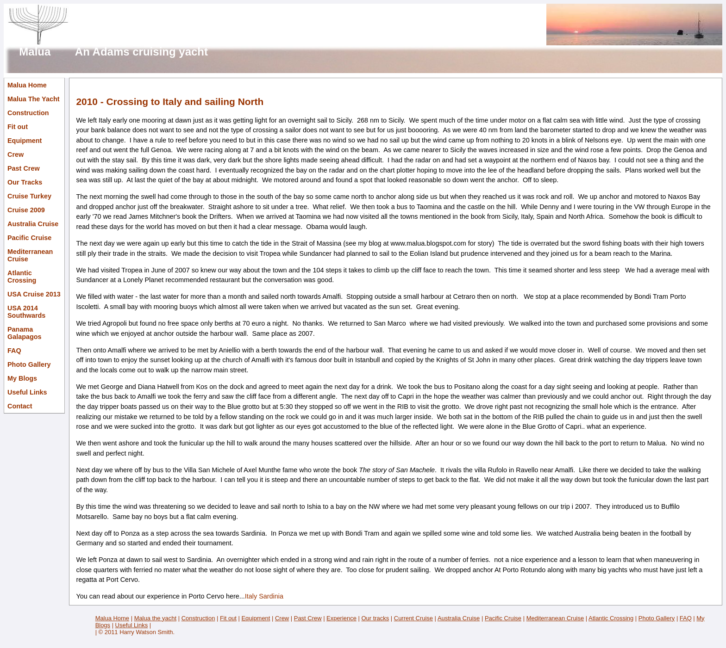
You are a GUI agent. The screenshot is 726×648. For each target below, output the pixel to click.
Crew (15, 154)
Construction (28, 113)
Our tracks (375, 618)
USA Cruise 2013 (34, 294)
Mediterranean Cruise (30, 255)
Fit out (17, 126)
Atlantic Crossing (21, 276)
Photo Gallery (29, 364)
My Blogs (22, 378)
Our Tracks (24, 182)
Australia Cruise (32, 224)
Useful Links (27, 392)
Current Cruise (413, 618)
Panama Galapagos (24, 333)
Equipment (24, 140)
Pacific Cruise (29, 237)
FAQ (14, 350)
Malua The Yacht (33, 99)
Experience (341, 618)
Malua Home (27, 85)
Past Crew (23, 168)
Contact (19, 406)
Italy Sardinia (264, 596)
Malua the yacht (155, 618)
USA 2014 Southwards (26, 311)
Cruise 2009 (26, 210)
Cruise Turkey (29, 196)
